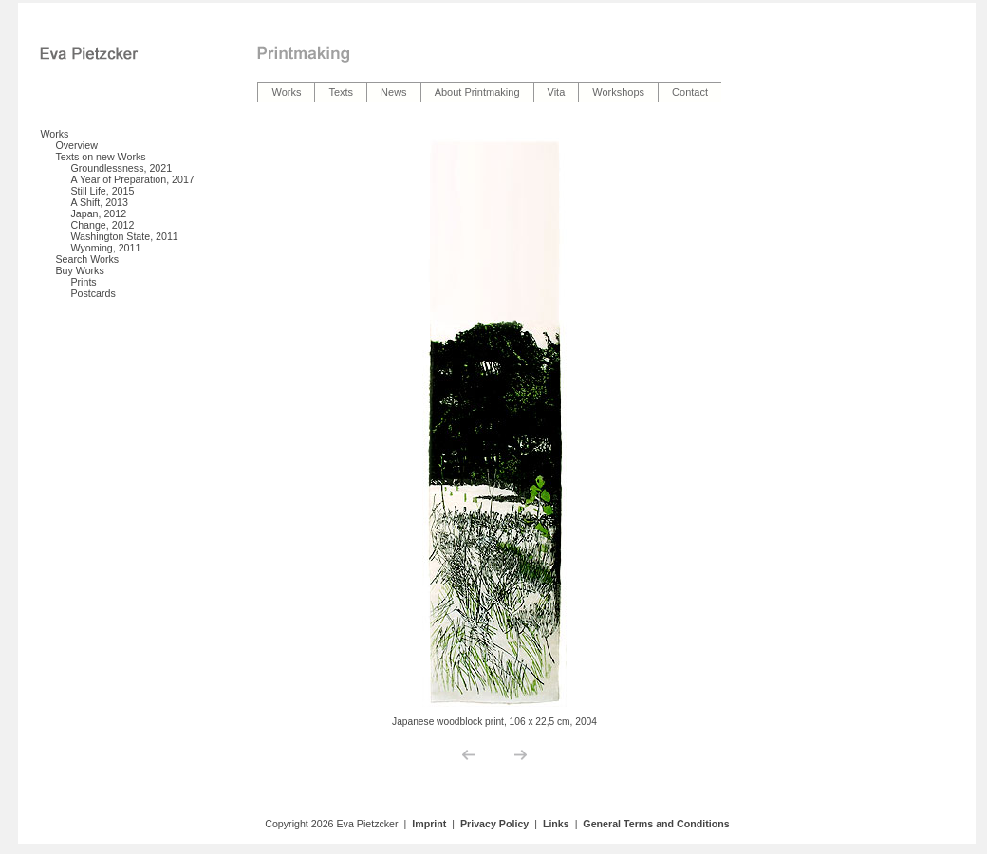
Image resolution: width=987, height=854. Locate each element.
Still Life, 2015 (102, 190)
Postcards (92, 293)
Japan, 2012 (98, 213)
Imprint (429, 823)
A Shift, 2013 (98, 202)
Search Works (87, 259)
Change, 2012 (102, 225)
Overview (76, 145)
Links (556, 823)
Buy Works (79, 270)
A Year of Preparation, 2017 (132, 179)
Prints (83, 282)
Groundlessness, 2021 (121, 168)
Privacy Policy (494, 823)
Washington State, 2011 (123, 236)
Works (54, 133)
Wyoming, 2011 (105, 247)
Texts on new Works (100, 156)
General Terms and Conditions (656, 823)
